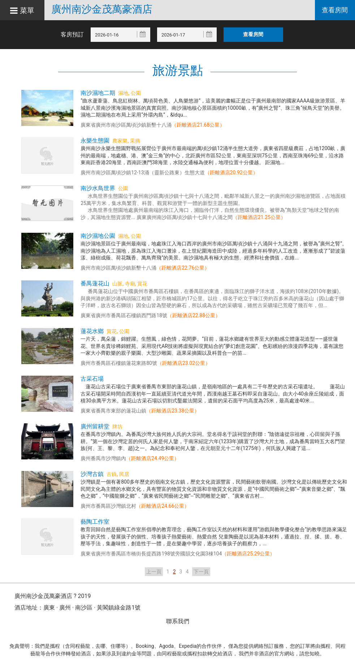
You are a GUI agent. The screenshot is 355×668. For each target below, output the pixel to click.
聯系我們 (177, 621)
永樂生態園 (95, 140)
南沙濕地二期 (98, 92)
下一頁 (201, 572)
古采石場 (92, 378)
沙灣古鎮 (92, 474)
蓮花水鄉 (92, 331)
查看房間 (335, 10)
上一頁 (153, 572)
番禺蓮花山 (95, 283)
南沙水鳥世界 (98, 188)
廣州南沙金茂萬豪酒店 (103, 9)
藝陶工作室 (95, 521)
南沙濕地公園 (98, 235)
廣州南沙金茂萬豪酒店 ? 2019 (52, 596)
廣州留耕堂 (95, 426)
